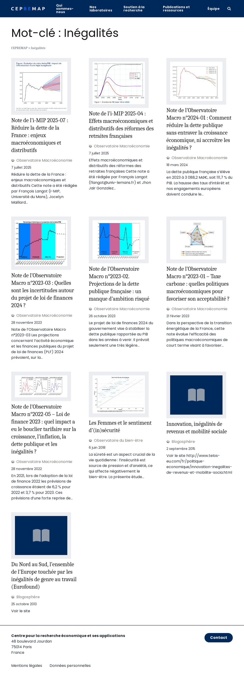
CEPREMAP (19, 48)
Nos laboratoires (101, 8)
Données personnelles (70, 665)
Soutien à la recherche (133, 8)
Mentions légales (26, 665)
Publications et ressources (176, 8)
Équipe (214, 8)
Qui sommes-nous (64, 9)
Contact (218, 637)
